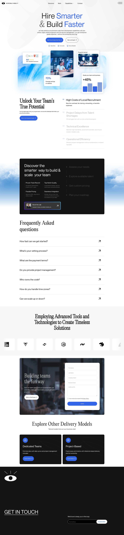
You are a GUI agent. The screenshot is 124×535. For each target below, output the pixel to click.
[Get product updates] (82, 522)
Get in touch (21, 512)
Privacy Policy (85, 398)
